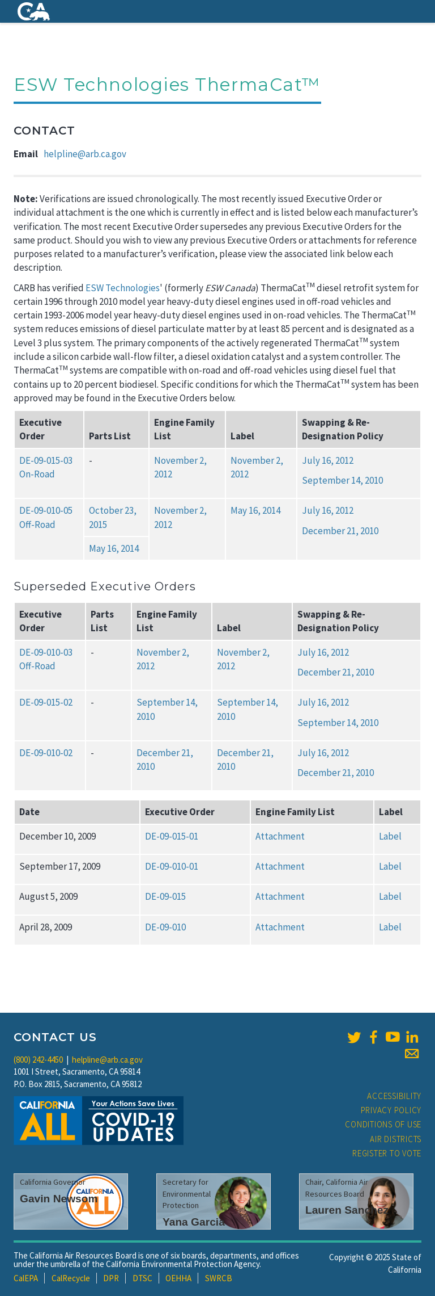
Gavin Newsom (59, 1199)
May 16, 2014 (255, 510)
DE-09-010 (165, 927)
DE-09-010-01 (171, 866)
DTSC (142, 1278)
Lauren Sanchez (347, 1210)
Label (390, 836)
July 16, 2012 (327, 460)
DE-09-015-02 (45, 702)
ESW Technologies (123, 288)
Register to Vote (386, 1153)
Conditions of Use (383, 1124)
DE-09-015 (165, 896)
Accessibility (394, 1096)
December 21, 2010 (340, 531)
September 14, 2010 (342, 480)
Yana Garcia (194, 1222)
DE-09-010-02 (45, 752)
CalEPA (26, 1278)
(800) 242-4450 (38, 1059)
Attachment (280, 836)
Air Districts (395, 1139)
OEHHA (178, 1278)
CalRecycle (71, 1278)
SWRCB (218, 1278)
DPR (111, 1278)
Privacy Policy (391, 1110)
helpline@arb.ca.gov (85, 154)
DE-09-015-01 (171, 836)
